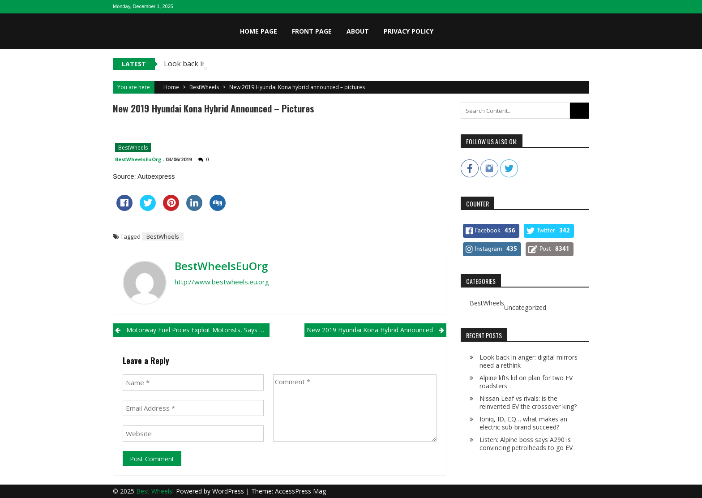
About (358, 31)
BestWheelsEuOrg (138, 159)
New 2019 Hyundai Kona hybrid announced (370, 330)
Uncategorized (525, 308)
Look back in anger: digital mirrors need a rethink (528, 361)
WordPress (229, 491)
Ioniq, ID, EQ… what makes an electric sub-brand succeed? (523, 423)
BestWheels (204, 87)
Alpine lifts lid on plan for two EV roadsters (526, 382)
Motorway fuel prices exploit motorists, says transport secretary (198, 330)
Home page (258, 31)
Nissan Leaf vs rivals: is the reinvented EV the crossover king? (528, 402)
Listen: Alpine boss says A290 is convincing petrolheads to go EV (526, 443)
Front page (312, 31)
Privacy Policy (408, 31)
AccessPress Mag (300, 491)
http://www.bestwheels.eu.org (222, 281)
